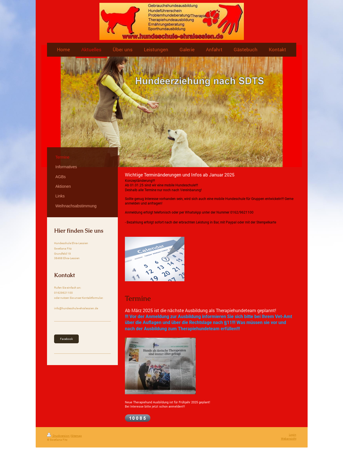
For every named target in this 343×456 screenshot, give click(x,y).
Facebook (66, 339)
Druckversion (58, 436)
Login (292, 434)
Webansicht (288, 438)
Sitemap (76, 436)
